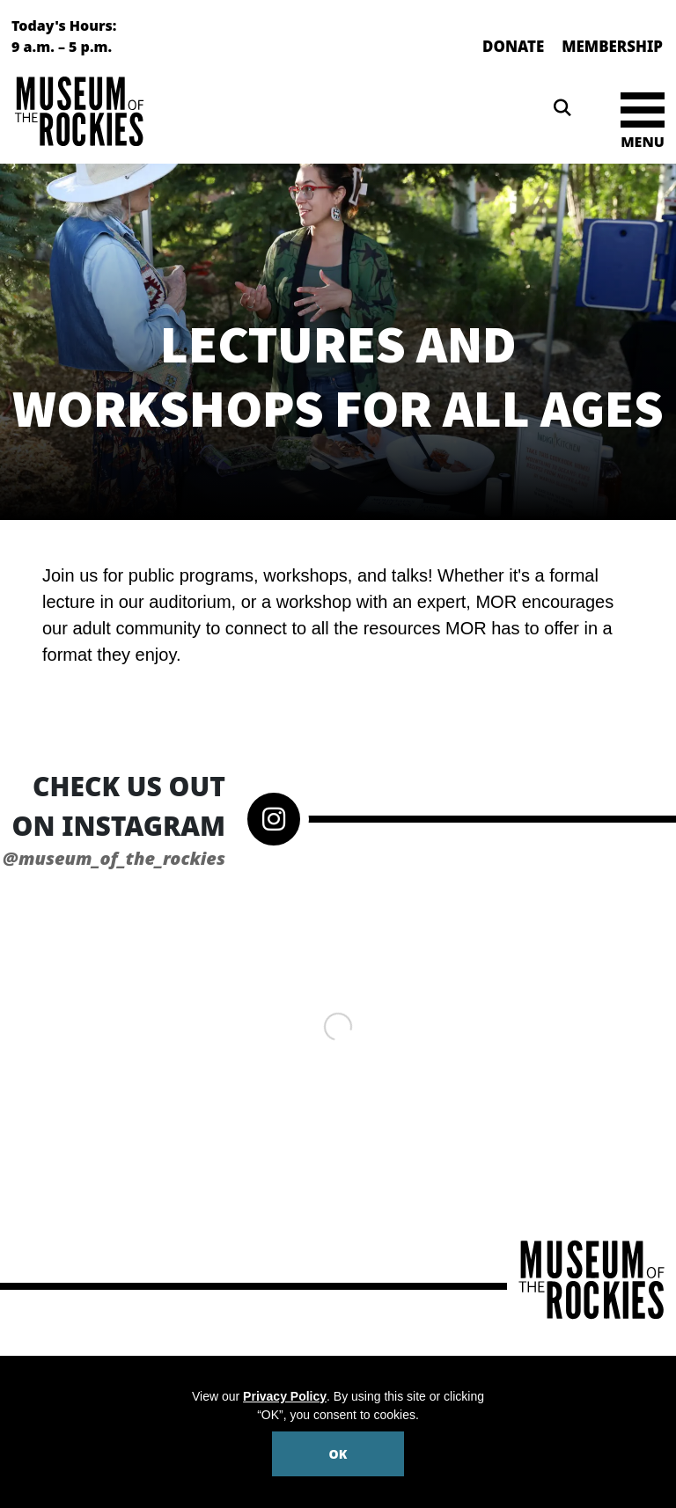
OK (338, 1454)
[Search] (562, 108)
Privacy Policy (285, 1396)
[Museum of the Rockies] (171, 111)
